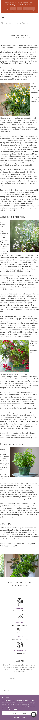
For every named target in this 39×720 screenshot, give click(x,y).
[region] (19, 707)
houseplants (21, 585)
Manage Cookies (19, 717)
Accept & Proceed (19, 713)
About (19, 690)
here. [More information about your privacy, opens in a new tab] (15, 709)
